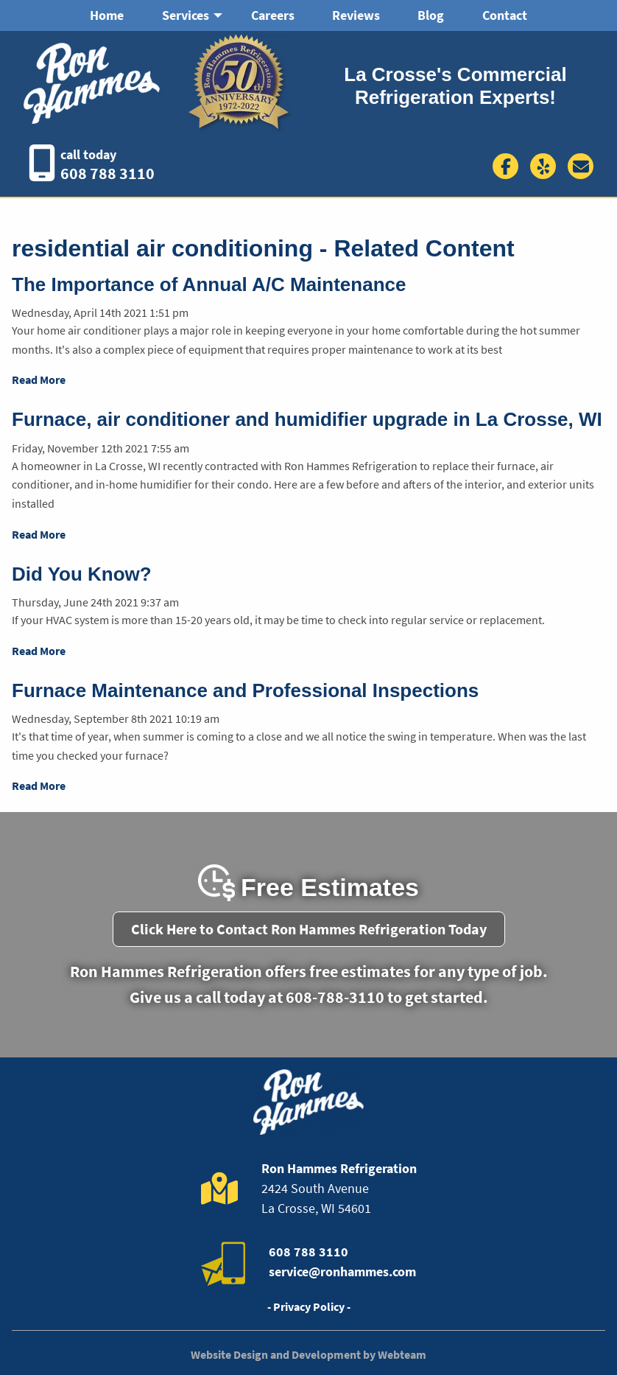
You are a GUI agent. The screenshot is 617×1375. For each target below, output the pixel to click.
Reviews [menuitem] (356, 15)
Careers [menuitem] (273, 15)
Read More (39, 379)
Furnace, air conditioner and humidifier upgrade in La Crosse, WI (307, 419)
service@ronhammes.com (342, 1271)
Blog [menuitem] (430, 15)
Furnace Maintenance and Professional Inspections (245, 690)
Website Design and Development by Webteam (308, 1354)
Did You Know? (82, 574)
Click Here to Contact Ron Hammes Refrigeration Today (309, 929)
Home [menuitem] (107, 15)
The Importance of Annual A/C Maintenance (209, 284)
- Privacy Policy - (308, 1306)
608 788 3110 (107, 173)
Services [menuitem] (185, 15)
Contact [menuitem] (504, 15)
